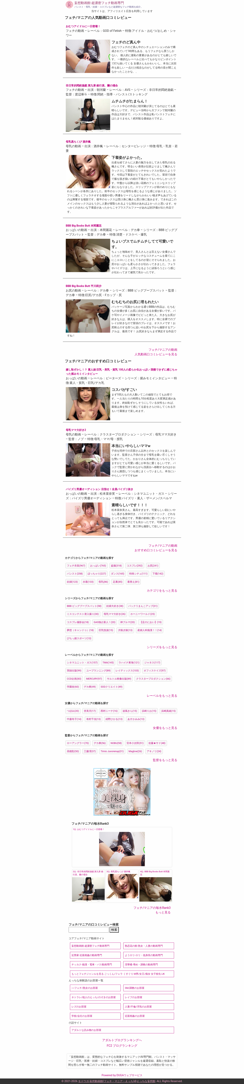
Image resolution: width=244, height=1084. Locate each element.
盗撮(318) (116, 565)
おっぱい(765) (98, 565)
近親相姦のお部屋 (135, 1016)
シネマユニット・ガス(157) (82, 662)
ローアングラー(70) (78, 743)
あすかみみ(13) (136, 719)
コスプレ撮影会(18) (78, 622)
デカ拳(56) (100, 743)
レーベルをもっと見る (162, 695)
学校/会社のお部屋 (81, 1016)
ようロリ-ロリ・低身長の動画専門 (144, 955)
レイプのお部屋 (133, 997)
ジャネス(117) (152, 662)
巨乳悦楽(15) (106, 630)
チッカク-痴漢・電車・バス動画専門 (91, 964)
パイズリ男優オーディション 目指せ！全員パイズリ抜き (99, 489)
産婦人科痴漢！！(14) (149, 630)
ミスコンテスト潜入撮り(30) (83, 614)
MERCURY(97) (94, 678)
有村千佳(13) (93, 719)
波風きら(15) (130, 710)
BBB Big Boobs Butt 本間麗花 (83, 225)
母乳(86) (103, 581)
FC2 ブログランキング (122, 1045)
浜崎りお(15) (149, 710)
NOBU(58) (116, 743)
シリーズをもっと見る (162, 647)
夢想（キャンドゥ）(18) (80, 630)
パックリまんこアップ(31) (143, 606)
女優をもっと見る (165, 728)
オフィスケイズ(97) (155, 670)
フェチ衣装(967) (76, 565)
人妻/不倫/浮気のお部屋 (138, 1006)
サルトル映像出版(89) (119, 678)
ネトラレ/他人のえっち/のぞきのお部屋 (93, 997)
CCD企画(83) (74, 678)
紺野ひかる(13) (114, 719)
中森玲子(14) (74, 719)
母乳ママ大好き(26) (115, 614)
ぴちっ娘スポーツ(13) (79, 638)
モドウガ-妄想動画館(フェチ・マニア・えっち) (106, 1081)
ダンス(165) (117, 573)
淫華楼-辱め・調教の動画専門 (141, 964)
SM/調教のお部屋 (134, 988)
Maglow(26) (135, 751)
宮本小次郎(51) (135, 743)
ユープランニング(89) (98, 670)
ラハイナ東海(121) (129, 662)
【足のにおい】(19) (151, 622)
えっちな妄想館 (146, 1081)
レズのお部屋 (78, 1006)
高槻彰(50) (73, 751)
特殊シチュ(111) (138, 573)
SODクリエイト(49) (111, 686)
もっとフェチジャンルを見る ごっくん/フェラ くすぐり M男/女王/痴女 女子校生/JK (118, 973)
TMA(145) (108, 662)
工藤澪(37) (90, 751)
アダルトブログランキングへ (122, 1040)
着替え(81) (133, 581)
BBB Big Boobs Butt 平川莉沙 (83, 286)
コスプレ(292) (135, 565)
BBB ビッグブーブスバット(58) (84, 606)
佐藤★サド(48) (156, 743)
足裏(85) (117, 581)
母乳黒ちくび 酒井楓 (78, 141)
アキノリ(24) (154, 751)
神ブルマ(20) (127, 622)
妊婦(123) (72, 581)
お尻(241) (153, 565)
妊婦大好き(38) (114, 606)
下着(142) (157, 573)
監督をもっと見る (165, 760)
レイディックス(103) (127, 670)
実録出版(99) (74, 670)
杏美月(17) (90, 710)
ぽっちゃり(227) (97, 573)
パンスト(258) (75, 573)
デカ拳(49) (90, 686)
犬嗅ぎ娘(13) (125, 630)
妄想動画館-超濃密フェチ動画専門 (99, 3)
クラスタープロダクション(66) (153, 678)
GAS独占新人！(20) (105, 622)
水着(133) (88, 581)
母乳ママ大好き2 (76, 430)
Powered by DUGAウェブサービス (122, 1075)
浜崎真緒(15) (168, 710)
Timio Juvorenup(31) (112, 751)
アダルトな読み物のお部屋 (86, 1030)
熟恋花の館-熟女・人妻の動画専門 (144, 945)
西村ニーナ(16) (109, 710)
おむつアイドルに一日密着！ (83, 26)
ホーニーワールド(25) (142, 614)
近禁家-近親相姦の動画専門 (86, 955)
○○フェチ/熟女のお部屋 (84, 988)
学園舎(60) (73, 686)
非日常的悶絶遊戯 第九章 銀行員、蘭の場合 (92, 85)
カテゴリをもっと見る (162, 590)
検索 (114, 929)
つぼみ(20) (73, 710)
